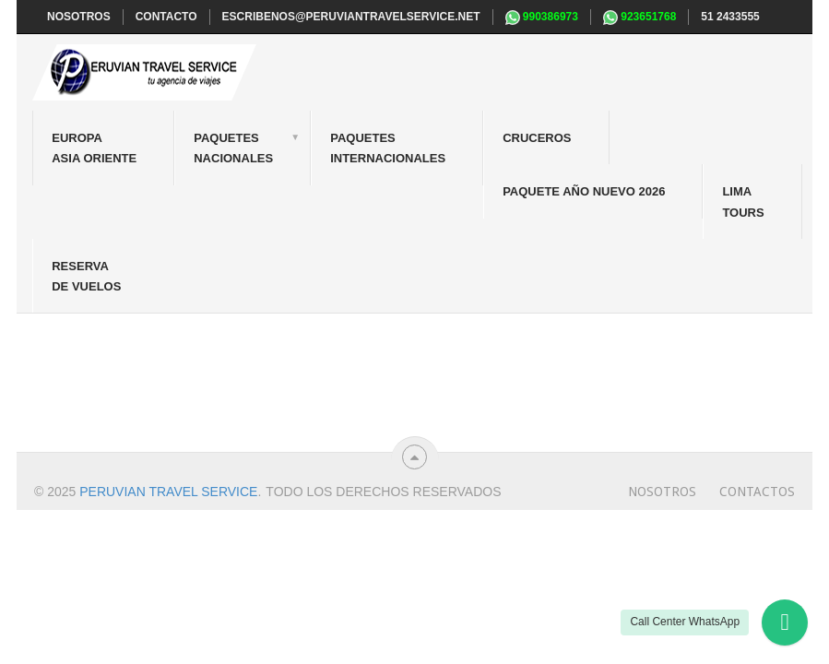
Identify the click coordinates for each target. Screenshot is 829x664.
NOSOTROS (79, 16)
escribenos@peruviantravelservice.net (351, 16)
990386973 (541, 17)
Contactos (757, 491)
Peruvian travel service (168, 491)
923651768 (639, 17)
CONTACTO (166, 16)
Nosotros (662, 491)
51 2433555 (730, 16)
